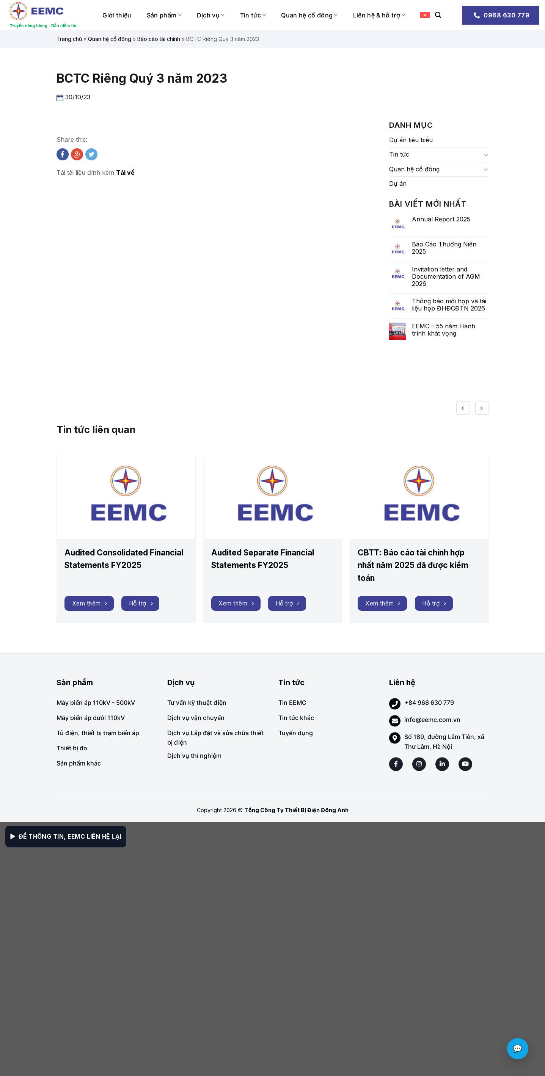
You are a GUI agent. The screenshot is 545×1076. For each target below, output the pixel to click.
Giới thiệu (117, 15)
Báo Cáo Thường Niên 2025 (444, 248)
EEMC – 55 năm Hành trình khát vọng (443, 330)
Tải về (125, 172)
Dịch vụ (211, 15)
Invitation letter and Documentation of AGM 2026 (446, 276)
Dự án (398, 183)
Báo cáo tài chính (158, 39)
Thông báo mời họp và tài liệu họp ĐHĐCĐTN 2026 (449, 305)
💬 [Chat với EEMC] (518, 1048)
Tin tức (253, 15)
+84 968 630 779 (429, 702)
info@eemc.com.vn (432, 719)
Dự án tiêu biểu (411, 140)
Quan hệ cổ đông (309, 15)
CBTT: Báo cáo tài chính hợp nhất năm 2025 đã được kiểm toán (413, 565)
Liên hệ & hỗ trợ (379, 15)
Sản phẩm (164, 15)
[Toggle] (486, 154)
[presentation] (463, 398)
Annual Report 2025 (441, 219)
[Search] (438, 15)
